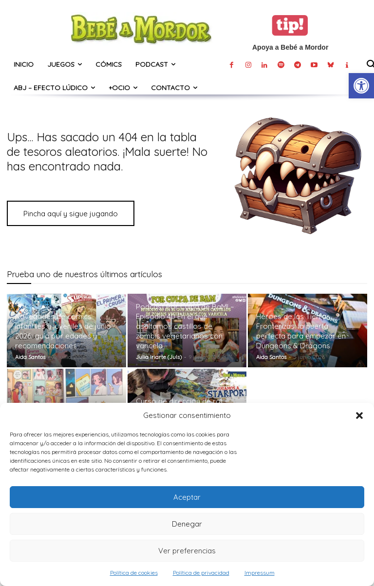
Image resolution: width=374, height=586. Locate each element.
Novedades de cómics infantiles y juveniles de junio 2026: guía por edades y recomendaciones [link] (63, 331)
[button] (359, 415)
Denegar (187, 524)
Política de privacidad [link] (201, 572)
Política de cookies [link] (134, 572)
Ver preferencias (187, 550)
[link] (361, 85)
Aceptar (187, 497)
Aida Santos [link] (30, 357)
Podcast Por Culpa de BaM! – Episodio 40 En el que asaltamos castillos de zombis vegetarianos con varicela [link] (185, 326)
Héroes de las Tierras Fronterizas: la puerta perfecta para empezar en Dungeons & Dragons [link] (301, 331)
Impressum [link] (259, 572)
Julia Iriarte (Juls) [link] (159, 357)
